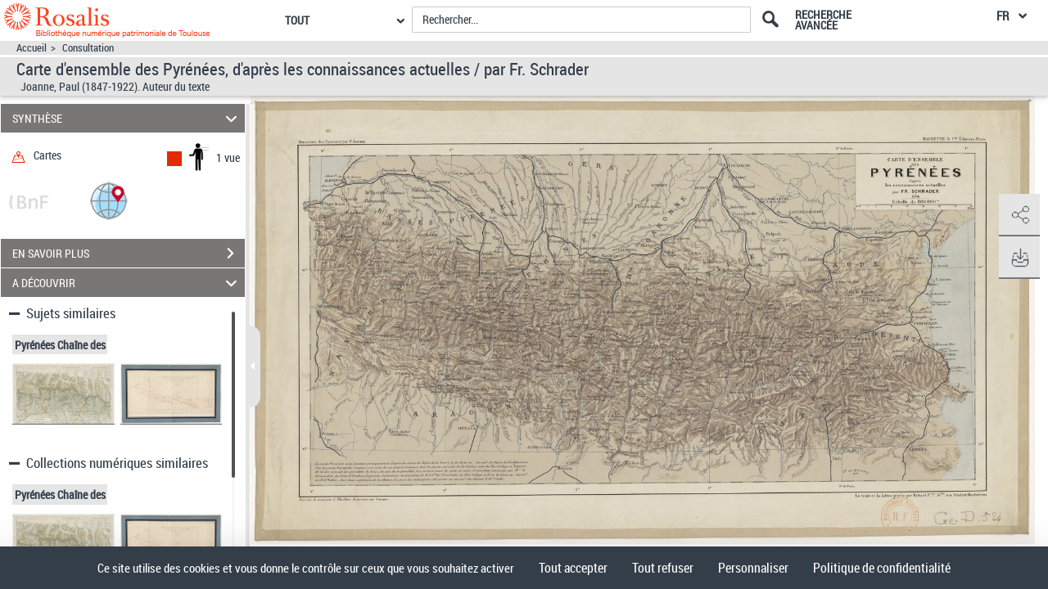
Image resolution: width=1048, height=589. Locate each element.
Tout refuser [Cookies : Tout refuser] (662, 568)
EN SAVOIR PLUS (128, 253)
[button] (108, 200)
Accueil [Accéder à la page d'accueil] (31, 48)
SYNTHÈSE (127, 118)
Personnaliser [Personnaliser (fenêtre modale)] (753, 568)
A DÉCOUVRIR (127, 282)
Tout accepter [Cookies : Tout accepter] (573, 568)
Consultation (88, 48)
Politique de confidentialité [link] (882, 568)
